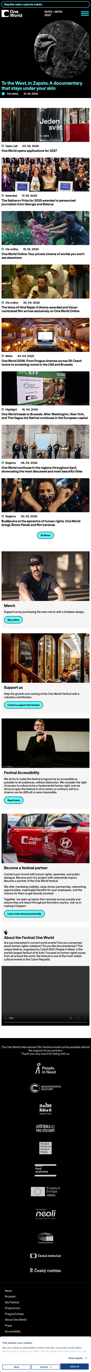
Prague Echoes (14, 1314)
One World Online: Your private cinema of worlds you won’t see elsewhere (43, 255)
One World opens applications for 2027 (29, 150)
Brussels (10, 1296)
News (8, 1290)
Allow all (74, 1366)
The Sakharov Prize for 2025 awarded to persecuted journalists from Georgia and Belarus (39, 202)
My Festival (12, 1302)
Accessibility (13, 1331)
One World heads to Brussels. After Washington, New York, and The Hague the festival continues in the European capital (45, 416)
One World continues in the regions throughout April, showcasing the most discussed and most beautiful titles (42, 469)
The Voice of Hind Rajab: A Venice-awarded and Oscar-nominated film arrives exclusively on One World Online (40, 309)
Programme (12, 1308)
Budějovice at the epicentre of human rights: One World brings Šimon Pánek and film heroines (41, 523)
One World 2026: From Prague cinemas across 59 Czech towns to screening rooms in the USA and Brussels (42, 362)
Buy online (13, 619)
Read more (14, 800)
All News (45, 535)
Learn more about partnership (24, 913)
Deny (16, 1367)
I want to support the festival (23, 705)
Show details (75, 1358)
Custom (45, 1367)
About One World (16, 1319)
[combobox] (45, 4)
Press (8, 1325)
